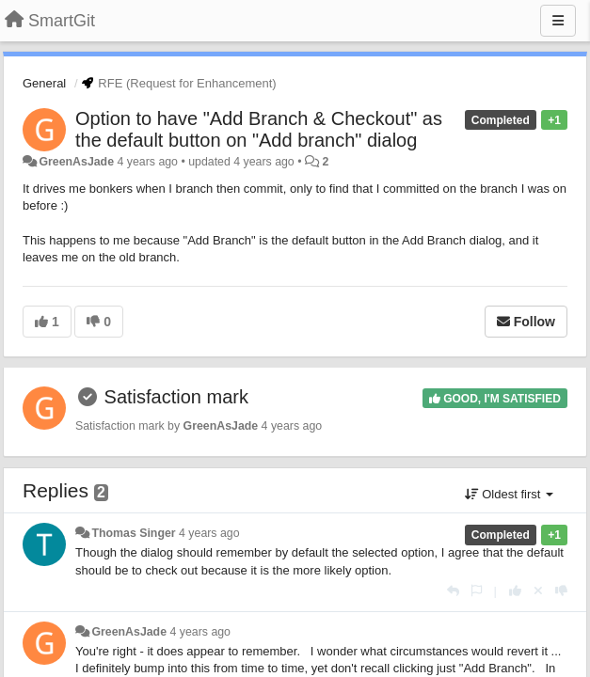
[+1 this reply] (515, 591)
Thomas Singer (133, 533)
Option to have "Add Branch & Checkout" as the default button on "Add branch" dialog (258, 129)
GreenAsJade (76, 161)
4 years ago (209, 533)
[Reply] (453, 591)
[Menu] (558, 21)
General (44, 83)
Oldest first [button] (509, 494)
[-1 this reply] (561, 591)
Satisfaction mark (176, 396)
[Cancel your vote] (538, 591)
